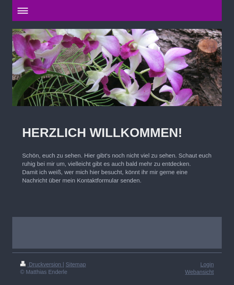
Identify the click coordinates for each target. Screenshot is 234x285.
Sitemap (76, 264)
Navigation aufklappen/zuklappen (117, 10)
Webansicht (199, 272)
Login (207, 264)
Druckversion (41, 264)
